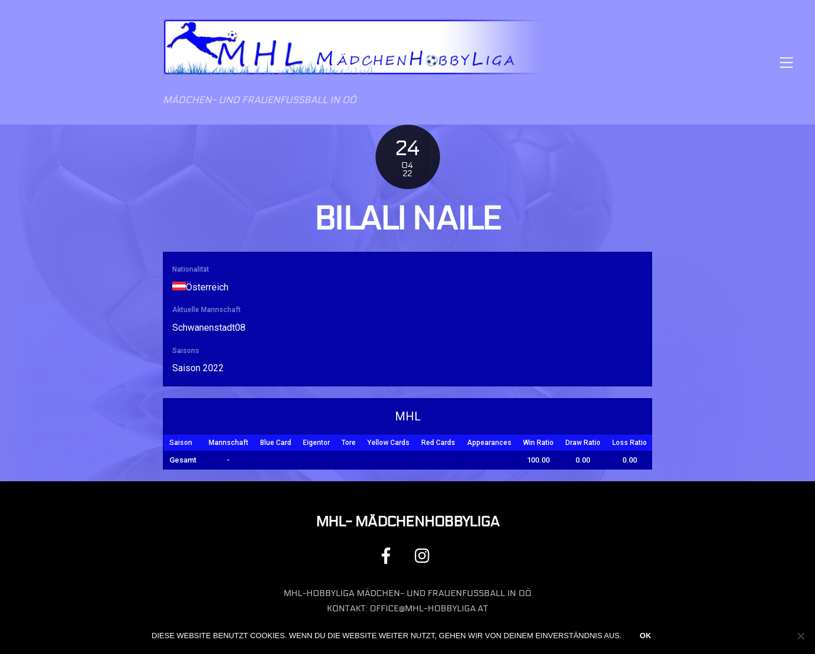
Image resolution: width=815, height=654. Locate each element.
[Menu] (786, 62)
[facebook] (388, 555)
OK (646, 635)
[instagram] (425, 555)
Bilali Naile (407, 219)
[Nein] (800, 636)
